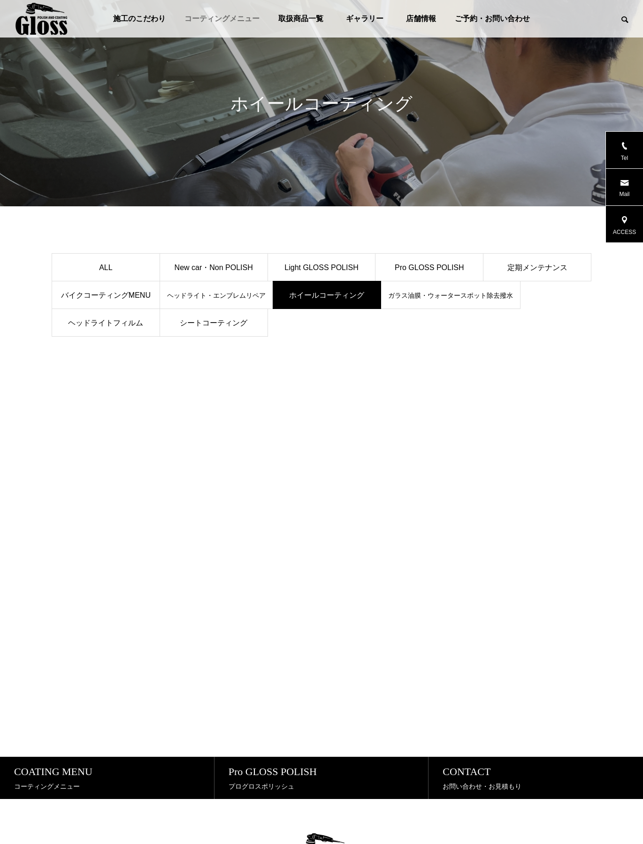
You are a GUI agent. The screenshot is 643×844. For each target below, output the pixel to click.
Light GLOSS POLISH (321, 267)
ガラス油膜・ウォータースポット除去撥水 (450, 295)
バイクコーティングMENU (106, 295)
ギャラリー (368, 19)
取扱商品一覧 (300, 19)
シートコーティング (213, 323)
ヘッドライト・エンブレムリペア (216, 295)
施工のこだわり (139, 19)
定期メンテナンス (537, 267)
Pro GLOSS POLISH (429, 267)
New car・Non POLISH (214, 267)
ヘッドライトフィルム (105, 323)
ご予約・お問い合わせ (492, 19)
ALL (105, 267)
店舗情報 (421, 19)
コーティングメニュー (222, 19)
